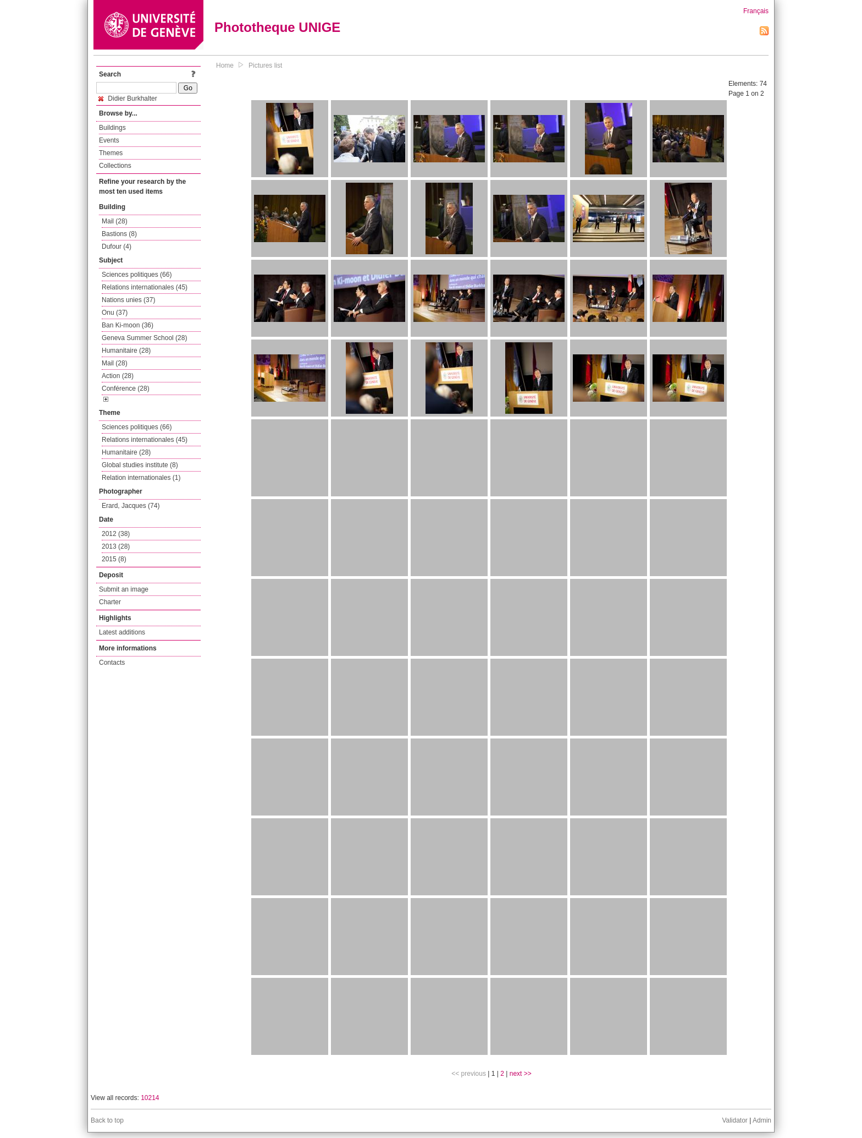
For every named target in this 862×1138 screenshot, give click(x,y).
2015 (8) (114, 559)
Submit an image (123, 589)
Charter (110, 602)
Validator (734, 1120)
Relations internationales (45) (144, 287)
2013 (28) (116, 546)
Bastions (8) (119, 234)
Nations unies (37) (128, 300)
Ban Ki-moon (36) (127, 325)
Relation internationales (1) (141, 478)
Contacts (112, 662)
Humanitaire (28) (126, 350)
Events (109, 140)
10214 (150, 1098)
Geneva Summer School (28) (144, 338)
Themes (111, 153)
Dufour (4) (116, 246)
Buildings (112, 128)
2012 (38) (116, 534)
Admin (762, 1120)
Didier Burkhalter (127, 98)
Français (756, 11)
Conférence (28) (126, 388)
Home (225, 65)
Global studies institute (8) (140, 465)
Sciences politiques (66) (137, 274)
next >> (521, 1073)
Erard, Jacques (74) (130, 506)
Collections (115, 165)
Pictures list (265, 65)
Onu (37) (115, 312)
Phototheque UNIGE (277, 27)
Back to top (107, 1120)
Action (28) (118, 376)
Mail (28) (115, 221)
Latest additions (122, 632)
